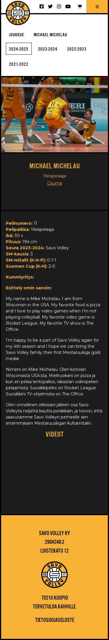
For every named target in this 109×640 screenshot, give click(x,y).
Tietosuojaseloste (54, 620)
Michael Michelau (50, 35)
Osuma (54, 183)
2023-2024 (48, 49)
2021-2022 (18, 64)
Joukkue (16, 35)
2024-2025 (18, 49)
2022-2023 (77, 49)
